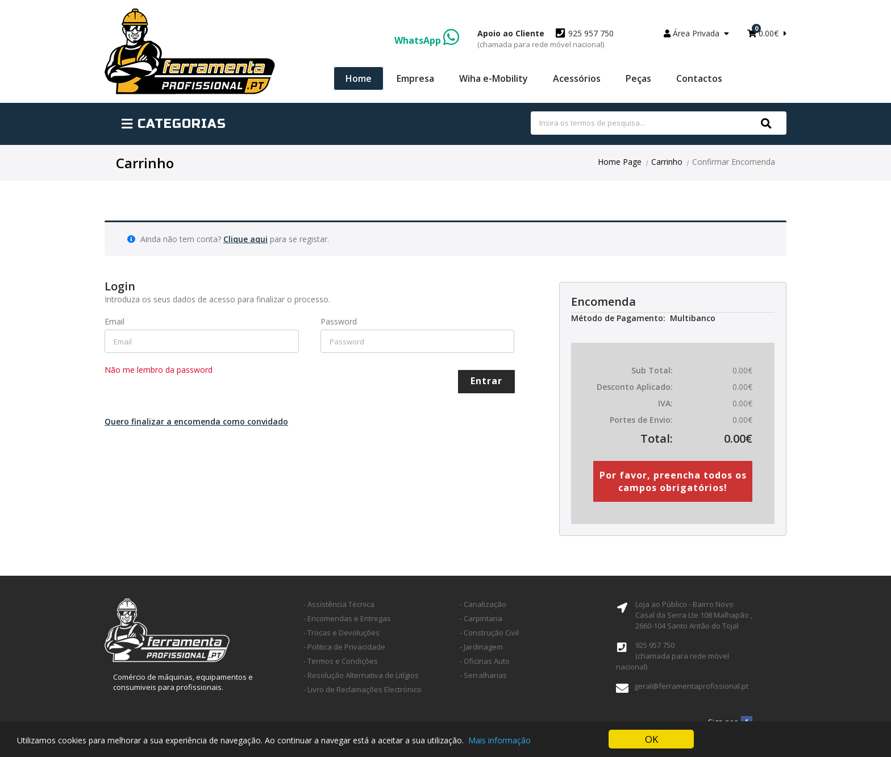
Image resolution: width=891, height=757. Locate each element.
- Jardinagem (481, 647)
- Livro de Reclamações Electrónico (362, 689)
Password (338, 321)
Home (358, 78)
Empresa (415, 78)
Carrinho (666, 161)
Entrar (486, 381)
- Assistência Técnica (338, 604)
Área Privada (696, 33)
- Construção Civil (489, 632)
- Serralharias (483, 675)
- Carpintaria (481, 618)
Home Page (620, 161)
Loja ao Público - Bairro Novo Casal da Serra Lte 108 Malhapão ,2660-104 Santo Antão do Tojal (693, 615)
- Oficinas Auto (485, 661)
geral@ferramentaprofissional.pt (691, 686)
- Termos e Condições (340, 661)
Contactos (699, 78)
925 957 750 (545, 38)
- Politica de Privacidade (344, 647)
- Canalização (483, 604)
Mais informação (499, 740)
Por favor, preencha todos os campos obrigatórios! (673, 481)
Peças (638, 78)
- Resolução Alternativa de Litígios (361, 675)
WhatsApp (426, 40)
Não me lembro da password (159, 369)
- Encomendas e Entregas (347, 618)
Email (114, 321)
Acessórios (577, 78)
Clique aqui (245, 239)
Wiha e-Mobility (493, 78)
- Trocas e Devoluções (341, 632)
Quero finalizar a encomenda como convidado (196, 421)
